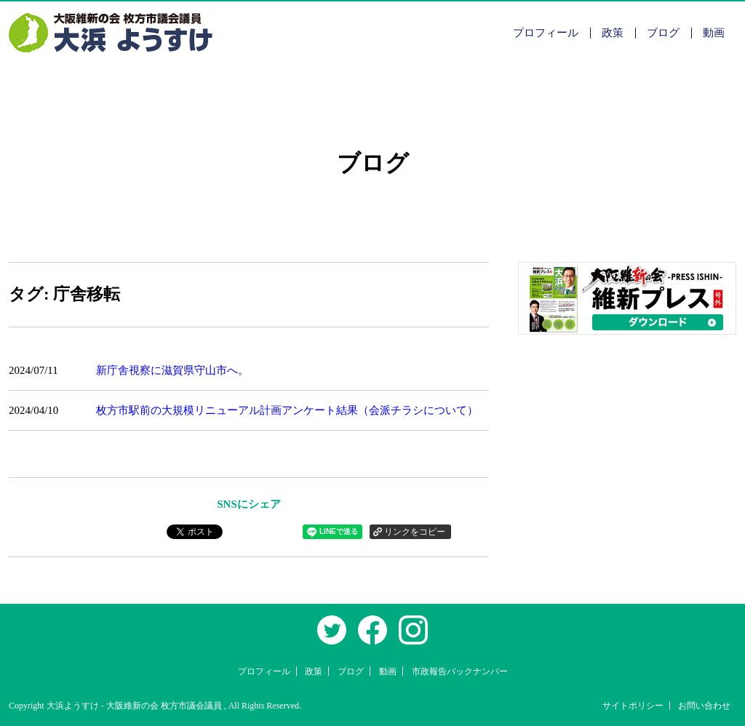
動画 (714, 33)
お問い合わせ (704, 706)
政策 (613, 33)
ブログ (663, 33)
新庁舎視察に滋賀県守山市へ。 (172, 370)
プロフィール (545, 33)
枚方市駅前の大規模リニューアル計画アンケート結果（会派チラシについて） (287, 410)
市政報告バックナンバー (460, 671)
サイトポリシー (633, 706)
